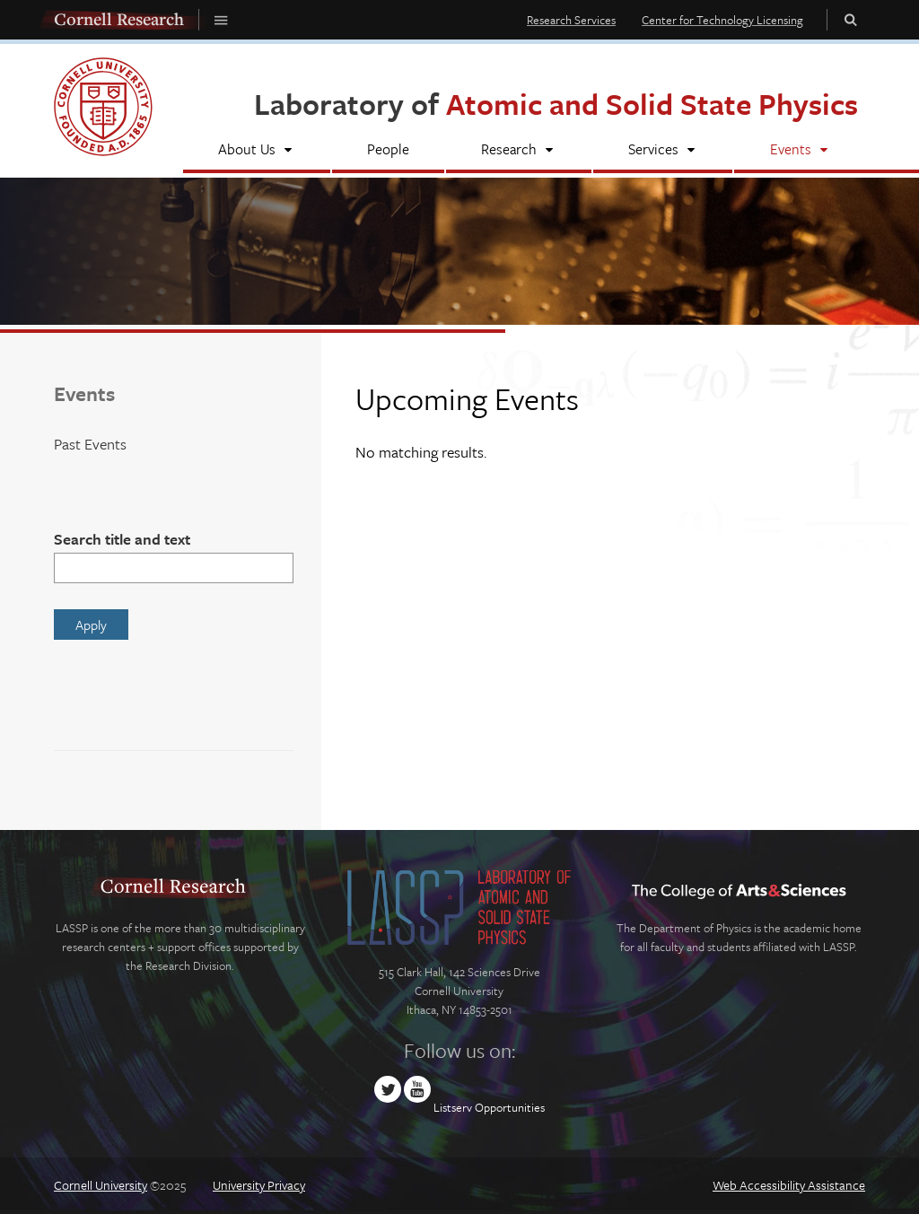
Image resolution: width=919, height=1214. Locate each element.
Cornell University (100, 1184)
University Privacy (259, 1184)
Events (84, 393)
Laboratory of (556, 104)
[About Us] (256, 151)
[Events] (799, 151)
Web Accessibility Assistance (789, 1184)
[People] (388, 151)
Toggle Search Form (850, 19)
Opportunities (510, 1107)
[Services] (663, 151)
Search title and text (122, 539)
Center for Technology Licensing (722, 20)
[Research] (518, 151)
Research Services (571, 20)
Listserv (452, 1107)
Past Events (90, 443)
